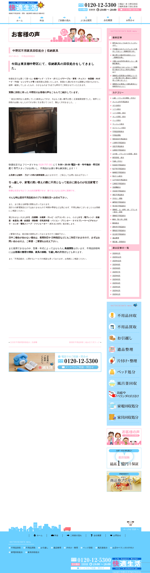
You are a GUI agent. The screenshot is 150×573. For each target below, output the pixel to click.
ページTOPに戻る (131, 529)
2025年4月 (116, 283)
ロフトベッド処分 (119, 128)
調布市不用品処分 (119, 227)
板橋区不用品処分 (119, 172)
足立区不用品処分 (119, 234)
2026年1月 (116, 253)
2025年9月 (116, 264)
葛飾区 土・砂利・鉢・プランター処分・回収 (124, 211)
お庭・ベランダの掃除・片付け (124, 98)
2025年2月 (116, 291)
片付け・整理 (124, 360)
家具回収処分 (124, 417)
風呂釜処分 (124, 383)
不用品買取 (116, 135)
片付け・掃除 (117, 198)
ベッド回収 (124, 371)
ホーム (20, 20)
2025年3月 (116, 287)
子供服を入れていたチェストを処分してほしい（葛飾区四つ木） (124, 50)
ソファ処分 (116, 109)
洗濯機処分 (116, 187)
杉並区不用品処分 (119, 165)
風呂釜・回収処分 (119, 242)
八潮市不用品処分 (119, 143)
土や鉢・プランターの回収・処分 (124, 154)
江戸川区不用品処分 (119, 180)
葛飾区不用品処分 (119, 216)
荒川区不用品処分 (119, 206)
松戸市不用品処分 (119, 169)
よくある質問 (86, 20)
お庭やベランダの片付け (124, 394)
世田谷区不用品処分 (119, 139)
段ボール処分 (117, 176)
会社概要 (108, 20)
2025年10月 (116, 261)
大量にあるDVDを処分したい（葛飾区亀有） (124, 62)
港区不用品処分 (118, 195)
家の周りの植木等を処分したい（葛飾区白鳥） (124, 56)
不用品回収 (124, 315)
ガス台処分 (116, 105)
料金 (42, 20)
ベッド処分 (116, 120)
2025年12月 (116, 257)
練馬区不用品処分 (119, 202)
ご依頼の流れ (64, 20)
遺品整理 (115, 238)
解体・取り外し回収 (119, 219)
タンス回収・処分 (119, 117)
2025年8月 (116, 268)
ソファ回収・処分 (119, 113)
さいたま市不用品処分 (120, 102)
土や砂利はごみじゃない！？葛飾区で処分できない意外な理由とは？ (124, 69)
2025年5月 (116, 279)
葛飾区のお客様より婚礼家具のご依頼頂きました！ (124, 85)
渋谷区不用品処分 (119, 191)
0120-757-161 (45, 164)
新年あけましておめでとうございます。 (124, 44)
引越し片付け (117, 161)
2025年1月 (116, 294)
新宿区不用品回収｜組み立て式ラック (84, 342)
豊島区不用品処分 (119, 230)
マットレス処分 (118, 124)
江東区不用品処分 (119, 184)
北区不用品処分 (118, 146)
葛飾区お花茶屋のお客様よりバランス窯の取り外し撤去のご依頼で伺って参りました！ (124, 78)
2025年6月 (116, 276)
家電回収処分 (124, 405)
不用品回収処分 (28, 56)
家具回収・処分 (118, 158)
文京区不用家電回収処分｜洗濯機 (23, 342)
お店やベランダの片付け (123, 548)
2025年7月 (116, 272)
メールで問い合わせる (129, 9)
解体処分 (115, 223)
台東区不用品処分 (119, 150)
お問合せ (130, 20)
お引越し (124, 338)
